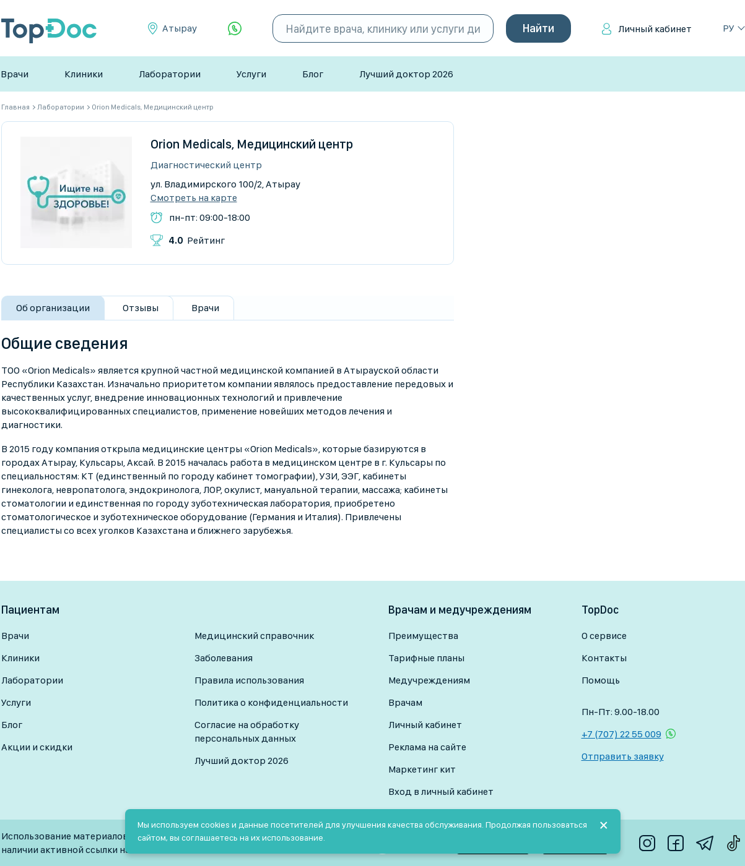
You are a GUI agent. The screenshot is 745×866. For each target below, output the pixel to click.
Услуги (251, 74)
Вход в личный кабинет (441, 791)
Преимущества (423, 635)
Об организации (53, 308)
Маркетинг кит (422, 769)
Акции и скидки (36, 747)
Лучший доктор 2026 (406, 74)
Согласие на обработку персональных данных (246, 731)
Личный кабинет (655, 29)
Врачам (405, 702)
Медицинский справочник (254, 635)
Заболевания (223, 658)
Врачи (14, 74)
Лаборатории (170, 74)
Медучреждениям (429, 680)
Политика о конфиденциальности (271, 702)
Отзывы (141, 308)
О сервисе (604, 635)
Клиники (83, 74)
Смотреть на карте (193, 198)
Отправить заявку (623, 756)
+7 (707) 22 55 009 (621, 734)
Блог (312, 74)
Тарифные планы (426, 658)
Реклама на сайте (427, 747)
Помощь (601, 680)
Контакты (604, 658)
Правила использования (249, 680)
